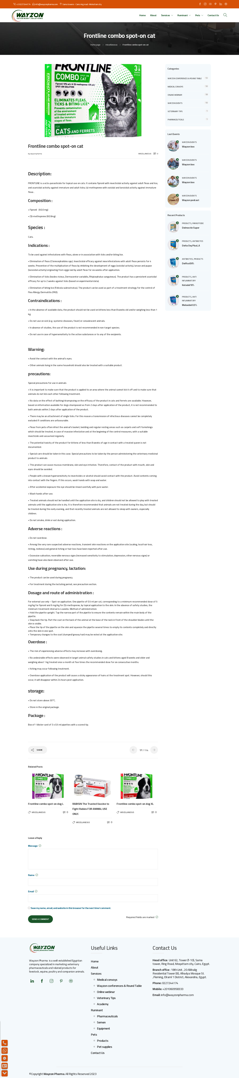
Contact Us (213, 15)
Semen (101, 1022)
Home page (95, 45)
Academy (103, 1004)
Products (102, 1040)
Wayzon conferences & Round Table (185, 78)
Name (33, 875)
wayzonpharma (36, 153)
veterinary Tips (175, 111)
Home (142, 15)
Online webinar (175, 95)
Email (32, 891)
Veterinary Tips (106, 998)
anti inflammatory (189, 278)
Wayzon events (175, 103)
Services (165, 15)
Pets (197, 15)
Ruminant (182, 15)
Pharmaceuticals (176, 119)
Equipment (103, 1028)
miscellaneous (111, 45)
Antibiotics (197, 241)
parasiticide (197, 223)
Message (34, 846)
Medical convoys (175, 86)
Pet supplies (104, 1046)
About (153, 15)
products (186, 223)
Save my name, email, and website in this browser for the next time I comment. (71, 908)
